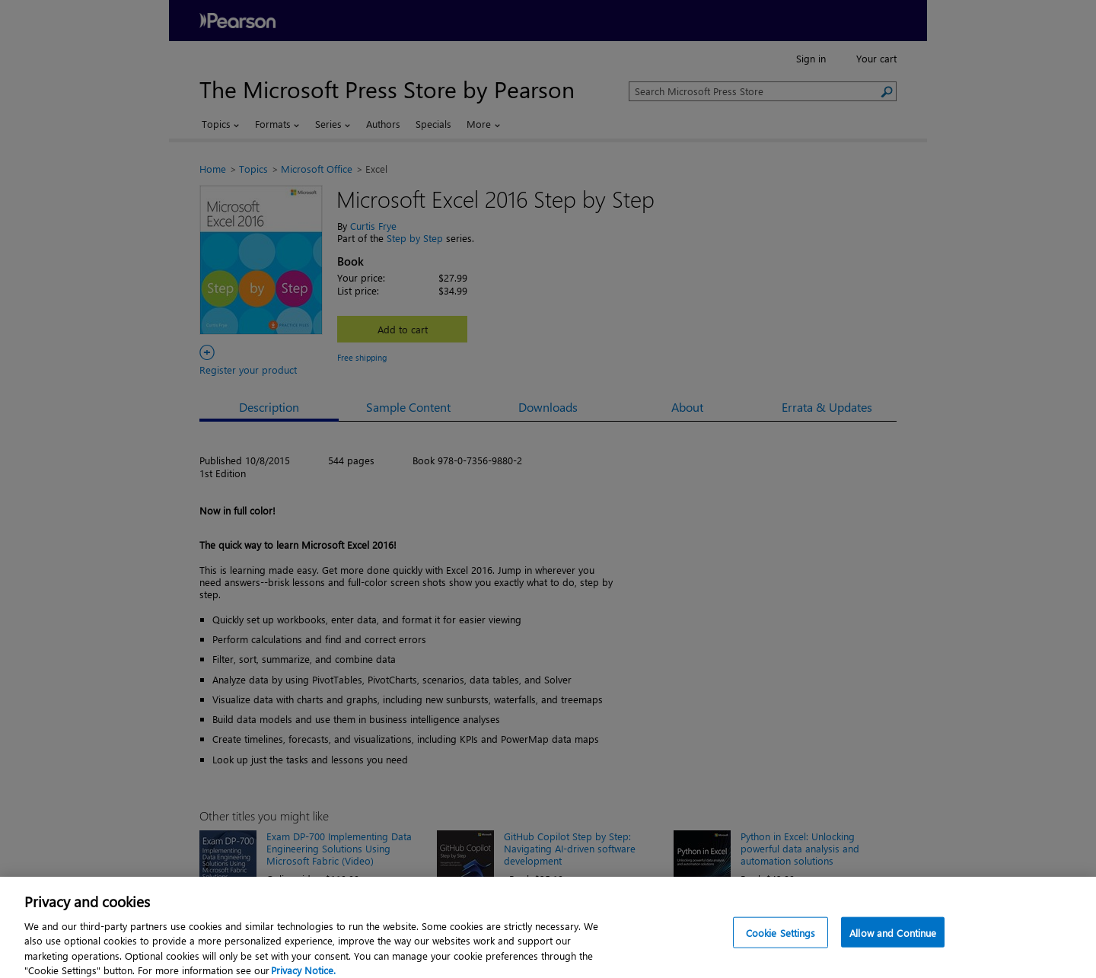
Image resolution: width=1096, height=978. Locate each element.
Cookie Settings (781, 939)
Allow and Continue (892, 939)
